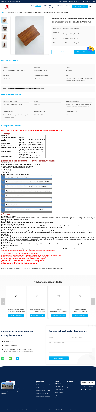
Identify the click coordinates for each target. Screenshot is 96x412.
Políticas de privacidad (12, 409)
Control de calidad (59, 392)
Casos (68, 385)
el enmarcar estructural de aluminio (16, 268)
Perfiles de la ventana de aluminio (20, 12)
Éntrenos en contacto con (63, 52)
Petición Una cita (80, 6)
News (68, 387)
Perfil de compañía (59, 386)
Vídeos (45, 5)
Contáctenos (60, 5)
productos (9, 12)
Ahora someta (59, 358)
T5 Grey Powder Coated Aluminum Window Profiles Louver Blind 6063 (80, 311)
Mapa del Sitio (58, 395)
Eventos (68, 5)
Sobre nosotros (50, 6)
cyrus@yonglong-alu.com (10, 345)
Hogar (32, 5)
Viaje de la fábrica (59, 389)
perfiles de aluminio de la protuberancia (52, 268)
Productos (38, 5)
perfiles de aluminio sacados (33, 268)
